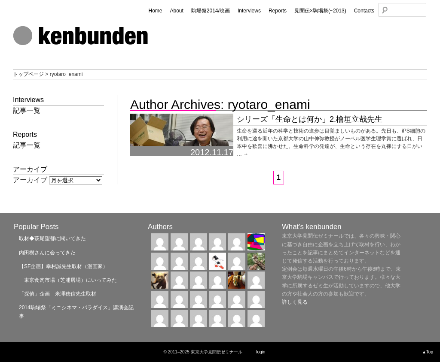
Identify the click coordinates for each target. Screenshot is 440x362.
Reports (278, 11)
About (176, 11)
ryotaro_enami (269, 104)
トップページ (28, 74)
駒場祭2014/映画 (210, 11)
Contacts (364, 11)
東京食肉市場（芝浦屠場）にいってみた (68, 280)
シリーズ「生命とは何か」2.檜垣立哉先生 (309, 119)
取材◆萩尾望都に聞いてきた (52, 238)
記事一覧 (26, 110)
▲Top (427, 352)
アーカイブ (30, 180)
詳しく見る (295, 302)
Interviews (249, 11)
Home (155, 11)
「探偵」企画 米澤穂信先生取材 (57, 294)
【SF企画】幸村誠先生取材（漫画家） (63, 266)
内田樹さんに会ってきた (47, 253)
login (260, 352)
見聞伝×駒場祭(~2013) (320, 11)
